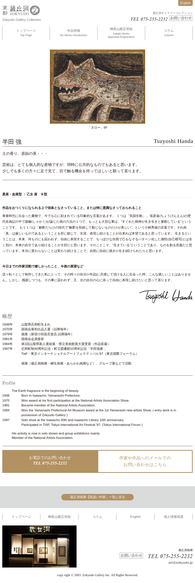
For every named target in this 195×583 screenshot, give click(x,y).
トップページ (26, 33)
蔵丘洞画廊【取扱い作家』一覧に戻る (97, 497)
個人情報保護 (173, 517)
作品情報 (73, 33)
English (185, 3)
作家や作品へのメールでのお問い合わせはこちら (145, 461)
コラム (169, 33)
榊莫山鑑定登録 (121, 33)
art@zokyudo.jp (181, 562)
